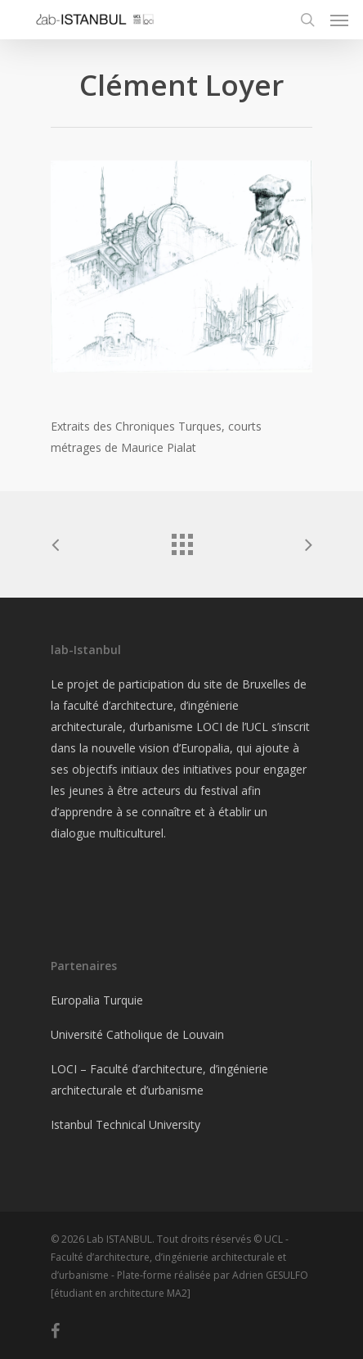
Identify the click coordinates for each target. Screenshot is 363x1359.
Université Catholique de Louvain (137, 1034)
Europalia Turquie (97, 1000)
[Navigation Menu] (339, 19)
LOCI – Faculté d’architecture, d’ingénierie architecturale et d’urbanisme (159, 1079)
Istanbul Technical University (125, 1124)
